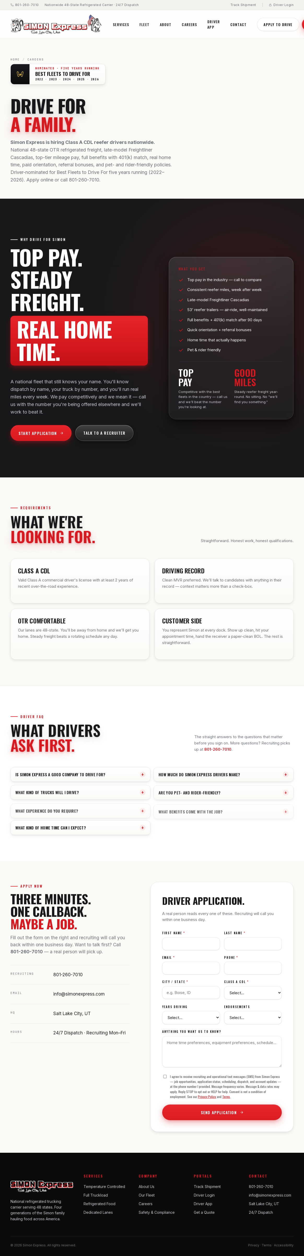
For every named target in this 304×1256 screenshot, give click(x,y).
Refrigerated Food (99, 1204)
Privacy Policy (207, 1099)
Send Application (222, 1115)
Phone (231, 960)
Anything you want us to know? (191, 1035)
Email (168, 960)
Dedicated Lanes (98, 1212)
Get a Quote (204, 1212)
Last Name (234, 936)
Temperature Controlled (104, 1186)
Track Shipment (243, 5)
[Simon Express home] (56, 24)
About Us (146, 1186)
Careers (189, 24)
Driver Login (281, 5)
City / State (175, 985)
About (166, 24)
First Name (173, 936)
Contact (238, 24)
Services (121, 24)
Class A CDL (236, 985)
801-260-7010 (24, 5)
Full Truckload (96, 1195)
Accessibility (284, 1245)
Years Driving (175, 1010)
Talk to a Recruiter (104, 436)
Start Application (41, 436)
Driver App (213, 24)
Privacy (253, 1245)
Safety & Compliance (157, 1212)
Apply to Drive (278, 24)
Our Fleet (147, 1195)
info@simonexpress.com (79, 997)
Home (15, 59)
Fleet (144, 24)
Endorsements (237, 1010)
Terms (226, 1099)
